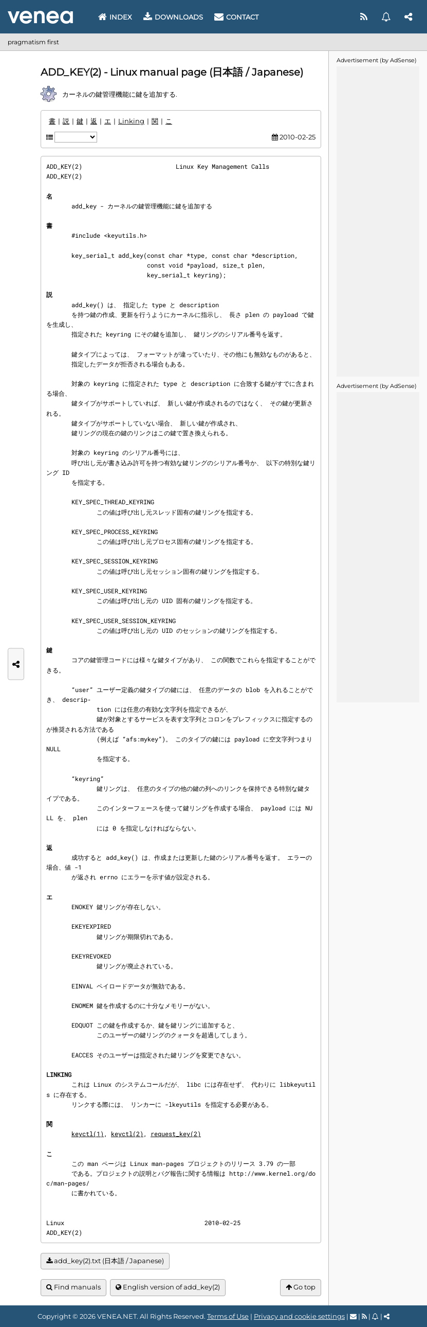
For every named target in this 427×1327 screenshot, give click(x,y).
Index (115, 17)
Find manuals (73, 1287)
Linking (131, 121)
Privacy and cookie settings (299, 1316)
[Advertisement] (378, 220)
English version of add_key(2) (168, 1287)
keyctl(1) (87, 1133)
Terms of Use (228, 1316)
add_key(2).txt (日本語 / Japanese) (105, 1261)
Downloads (173, 17)
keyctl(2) (127, 1133)
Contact (236, 17)
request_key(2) (176, 1133)
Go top (300, 1287)
